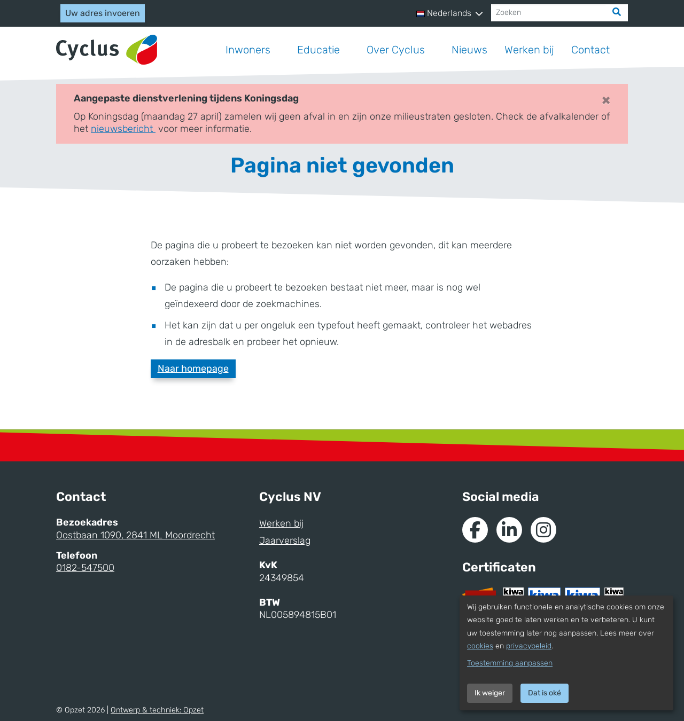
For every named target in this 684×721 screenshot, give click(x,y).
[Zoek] (616, 12)
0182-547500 (85, 568)
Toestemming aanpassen (510, 663)
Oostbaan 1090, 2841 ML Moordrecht (135, 535)
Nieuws (469, 49)
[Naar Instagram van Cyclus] (543, 530)
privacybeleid (528, 646)
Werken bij (529, 49)
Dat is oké (544, 693)
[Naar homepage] (106, 50)
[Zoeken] (548, 12)
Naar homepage (193, 368)
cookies (480, 646)
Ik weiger (490, 693)
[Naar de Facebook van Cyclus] (475, 530)
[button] (449, 13)
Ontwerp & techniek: (157, 710)
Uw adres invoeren (102, 13)
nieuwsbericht (123, 129)
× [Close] (606, 99)
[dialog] (566, 652)
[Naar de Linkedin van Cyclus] (509, 530)
